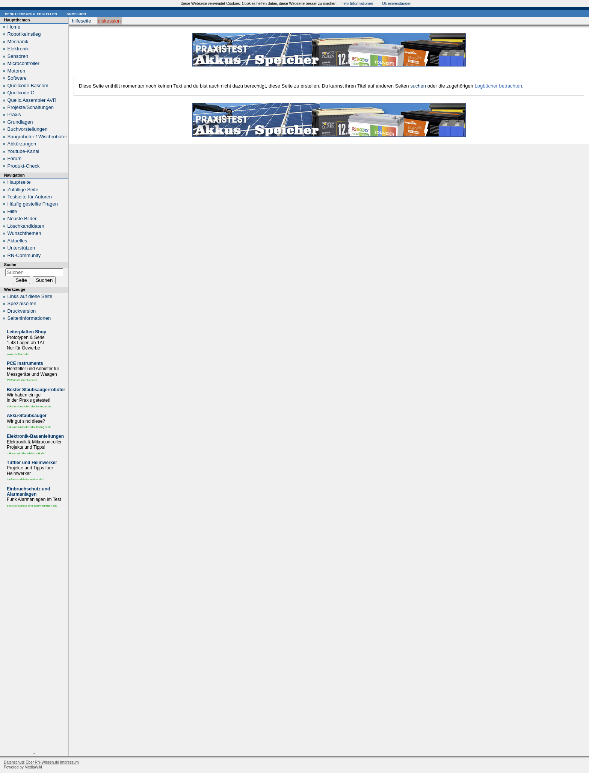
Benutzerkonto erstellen (31, 13)
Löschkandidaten (26, 226)
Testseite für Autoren (30, 197)
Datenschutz (14, 762)
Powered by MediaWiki (23, 767)
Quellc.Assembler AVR (32, 100)
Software (17, 78)
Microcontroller (23, 63)
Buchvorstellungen (28, 129)
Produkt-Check (24, 166)
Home (14, 27)
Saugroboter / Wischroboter (37, 136)
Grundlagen (20, 122)
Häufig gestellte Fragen (33, 204)
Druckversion (22, 311)
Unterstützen (21, 248)
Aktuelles (17, 241)
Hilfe (12, 211)
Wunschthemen (24, 233)
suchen (418, 86)
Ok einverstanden (396, 4)
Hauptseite (19, 182)
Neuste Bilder (22, 218)
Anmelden (76, 13)
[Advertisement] (34, 630)
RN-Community (24, 255)
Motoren (17, 71)
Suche (10, 264)
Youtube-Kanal (23, 151)
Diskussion (109, 21)
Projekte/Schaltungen (31, 107)
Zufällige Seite (23, 189)
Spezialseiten (22, 303)
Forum (15, 158)
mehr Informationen (356, 4)
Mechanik (18, 41)
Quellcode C (21, 92)
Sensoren (18, 56)
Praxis (14, 114)
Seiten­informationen (29, 318)
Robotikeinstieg (24, 34)
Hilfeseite (81, 21)
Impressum (69, 762)
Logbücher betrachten (498, 86)
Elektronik (18, 48)
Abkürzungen (22, 144)
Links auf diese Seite (30, 296)
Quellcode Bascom (28, 85)
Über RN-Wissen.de (42, 762)
